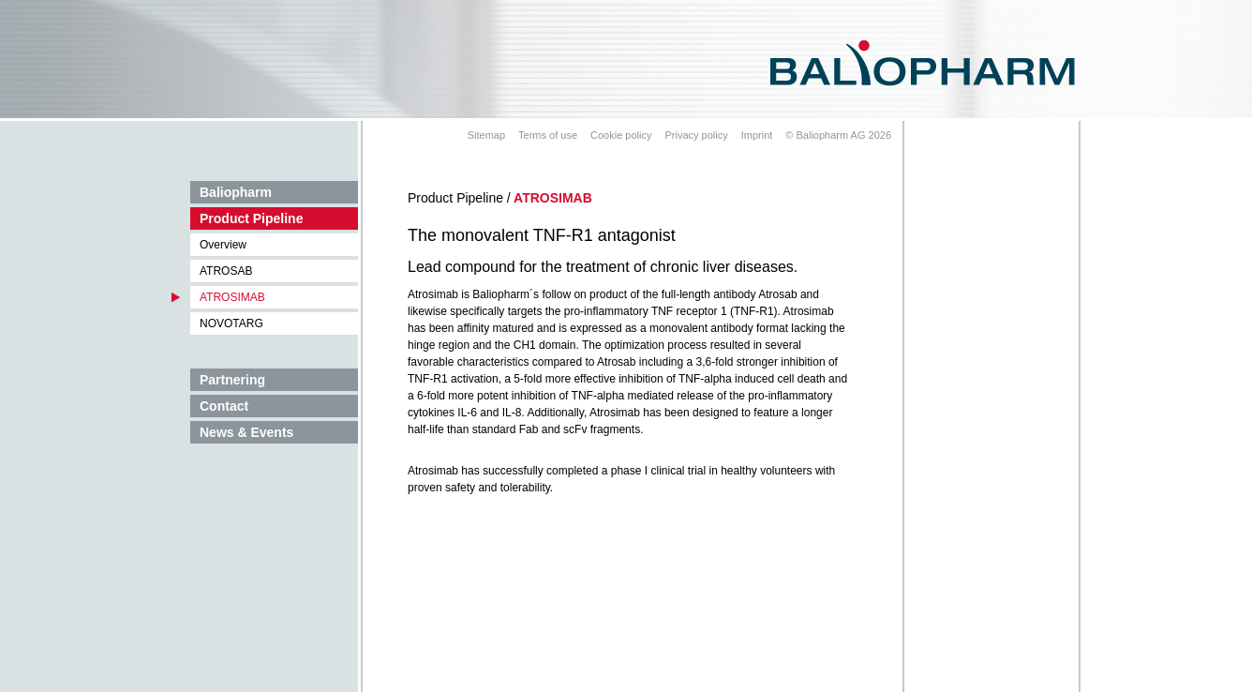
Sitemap (486, 135)
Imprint (757, 135)
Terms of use (547, 135)
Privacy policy (695, 135)
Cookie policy (620, 135)
